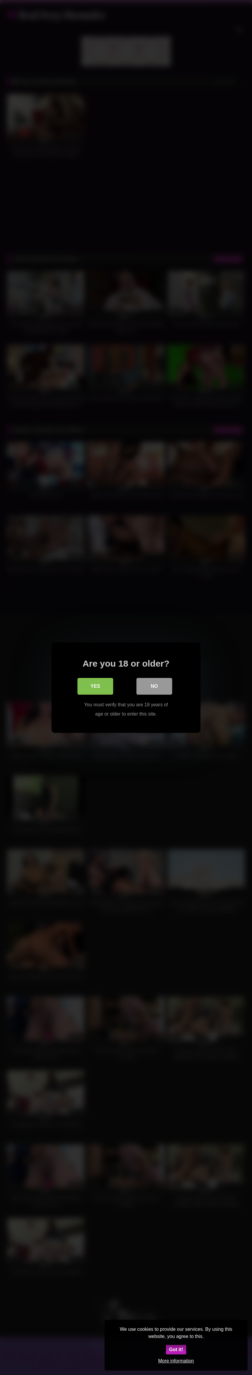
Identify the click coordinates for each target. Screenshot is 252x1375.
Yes (95, 685)
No (154, 685)
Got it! (176, 1349)
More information (176, 1360)
